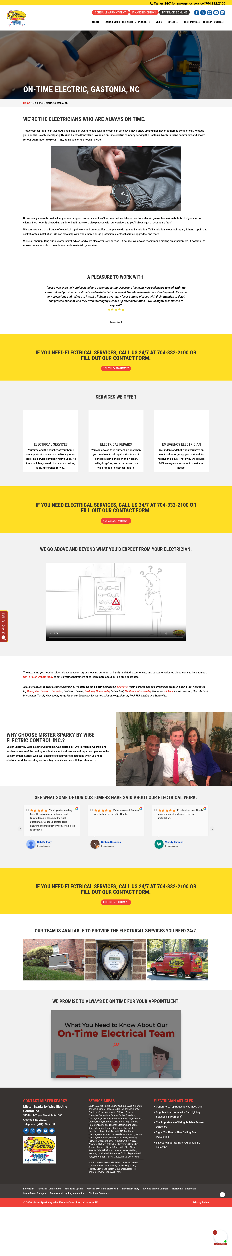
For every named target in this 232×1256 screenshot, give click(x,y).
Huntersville (103, 693)
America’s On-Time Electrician (102, 1192)
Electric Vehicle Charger (155, 1192)
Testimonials (192, 24)
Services (127, 24)
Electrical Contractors (49, 1192)
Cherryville (33, 693)
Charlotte (122, 688)
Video (159, 24)
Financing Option (144, 12)
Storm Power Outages (34, 1196)
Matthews (130, 693)
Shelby (101, 1144)
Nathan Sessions (111, 844)
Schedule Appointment (110, 12)
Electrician (28, 1192)
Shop (207, 24)
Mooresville (144, 693)
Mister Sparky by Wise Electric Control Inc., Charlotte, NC (65, 1205)
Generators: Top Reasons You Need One (179, 1109)
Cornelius (57, 693)
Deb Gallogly (44, 844)
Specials (173, 24)
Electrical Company (99, 1196)
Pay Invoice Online (174, 12)
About (95, 24)
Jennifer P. (116, 322)
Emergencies (112, 24)
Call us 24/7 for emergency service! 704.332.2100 (189, 3)
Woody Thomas (174, 844)
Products (144, 24)
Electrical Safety (130, 1192)
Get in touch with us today (38, 679)
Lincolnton (94, 1134)
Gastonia (137, 1122)
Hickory (168, 693)
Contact (219, 24)
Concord (45, 693)
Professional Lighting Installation (67, 1196)
